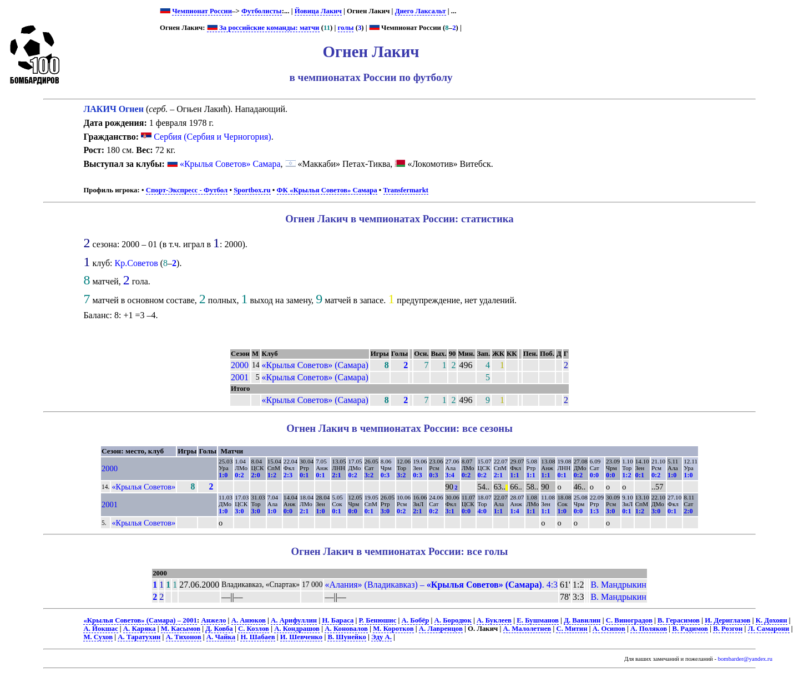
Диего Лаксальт (420, 11)
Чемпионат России (202, 11)
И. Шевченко (301, 637)
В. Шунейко (346, 637)
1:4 (514, 511)
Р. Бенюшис (378, 620)
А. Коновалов (346, 629)
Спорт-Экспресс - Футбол (187, 190)
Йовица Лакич (318, 11)
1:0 (223, 475)
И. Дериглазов (727, 620)
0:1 (304, 475)
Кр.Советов (136, 263)
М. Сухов (98, 637)
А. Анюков (248, 620)
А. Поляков (648, 629)
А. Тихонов (183, 637)
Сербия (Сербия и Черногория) (206, 136)
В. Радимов (690, 629)
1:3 (594, 511)
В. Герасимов (679, 620)
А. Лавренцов (441, 629)
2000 (240, 365)
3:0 (239, 511)
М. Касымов (180, 629)
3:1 (450, 511)
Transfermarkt (406, 190)
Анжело (213, 620)
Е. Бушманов (538, 620)
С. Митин (571, 629)
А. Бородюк (453, 620)
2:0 (255, 475)
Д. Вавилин (582, 620)
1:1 (514, 475)
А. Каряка (139, 629)
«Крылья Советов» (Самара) (315, 365)
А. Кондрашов (297, 629)
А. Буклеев (494, 620)
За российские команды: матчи (263, 28)
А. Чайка (220, 637)
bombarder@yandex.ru (745, 659)
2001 (240, 377)
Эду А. (381, 637)
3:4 (450, 475)
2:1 (336, 475)
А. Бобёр (415, 620)
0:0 (594, 475)
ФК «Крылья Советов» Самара (327, 190)
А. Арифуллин (294, 620)
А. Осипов (609, 629)
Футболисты (261, 11)
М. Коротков (393, 629)
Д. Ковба (218, 629)
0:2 (239, 475)
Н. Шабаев (257, 637)
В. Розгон (727, 629)
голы (346, 28)
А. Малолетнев (527, 629)
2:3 (288, 475)
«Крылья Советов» (143, 486)
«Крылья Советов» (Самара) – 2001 (140, 620)
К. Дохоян (771, 620)
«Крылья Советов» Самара (230, 164)
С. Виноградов (629, 620)
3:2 (369, 475)
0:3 (385, 475)
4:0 (481, 511)
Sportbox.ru (252, 190)
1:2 (271, 475)
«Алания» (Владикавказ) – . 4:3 (441, 584)
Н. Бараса (337, 620)
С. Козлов (253, 629)
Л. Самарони (769, 629)
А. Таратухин (139, 637)
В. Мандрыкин (618, 584)
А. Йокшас (100, 629)
